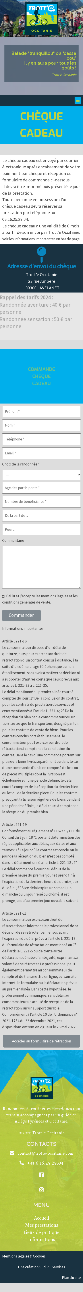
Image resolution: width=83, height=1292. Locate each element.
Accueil (41, 1218)
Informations (41, 1239)
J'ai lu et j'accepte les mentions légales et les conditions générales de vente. (40, 599)
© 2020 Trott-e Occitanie (41, 1133)
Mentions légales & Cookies (24, 1256)
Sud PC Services (52, 1267)
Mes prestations (41, 1225)
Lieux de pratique (41, 1232)
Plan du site (71, 1277)
